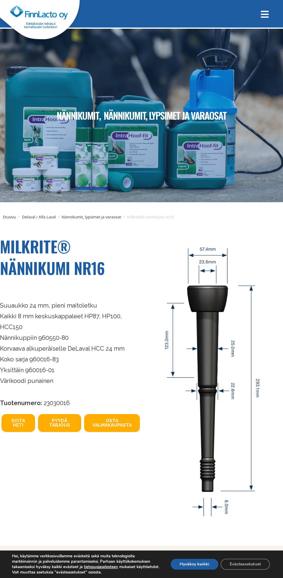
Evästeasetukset (245, 564)
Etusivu (9, 217)
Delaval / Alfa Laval (39, 217)
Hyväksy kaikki (194, 564)
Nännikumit (78, 115)
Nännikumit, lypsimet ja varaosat (165, 115)
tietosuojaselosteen (101, 567)
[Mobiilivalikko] (262, 13)
